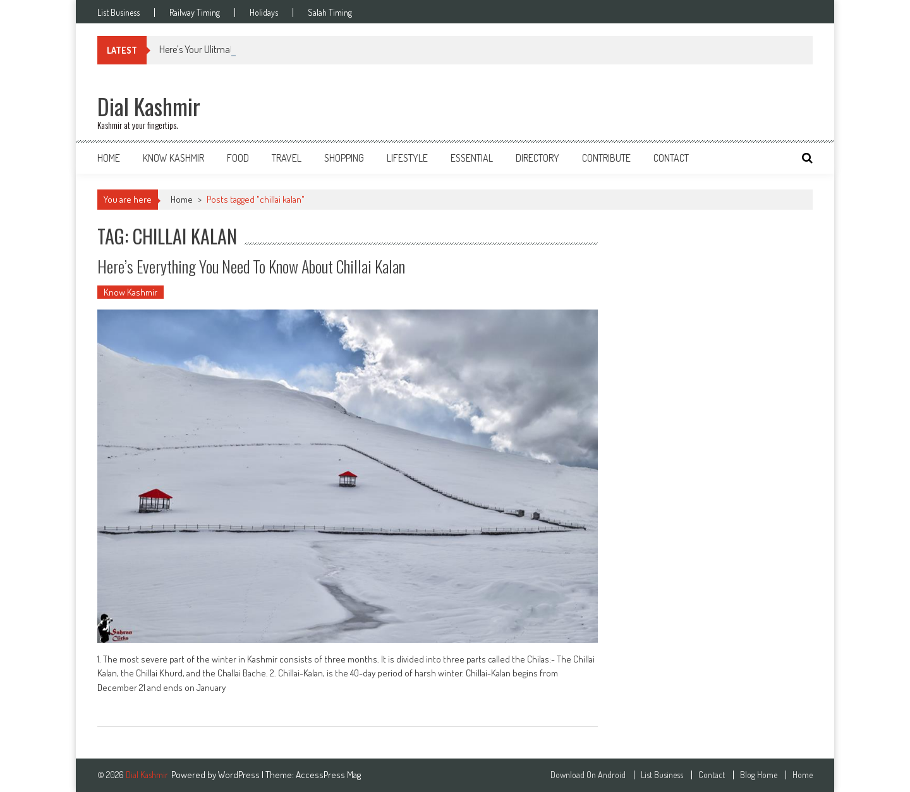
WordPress (240, 775)
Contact (671, 158)
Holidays (264, 12)
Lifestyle (407, 158)
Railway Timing (194, 12)
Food (238, 158)
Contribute (606, 158)
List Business (118, 12)
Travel (286, 158)
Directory (537, 158)
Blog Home (758, 775)
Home (108, 158)
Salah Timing (330, 12)
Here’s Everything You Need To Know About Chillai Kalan (251, 266)
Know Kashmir (173, 158)
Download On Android (588, 775)
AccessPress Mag (328, 775)
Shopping (344, 158)
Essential (472, 158)
